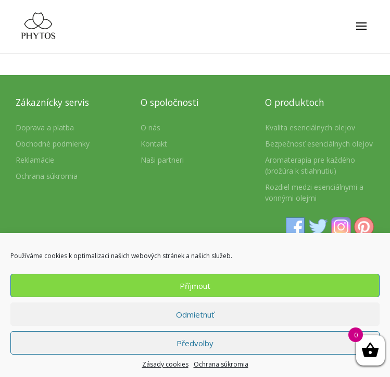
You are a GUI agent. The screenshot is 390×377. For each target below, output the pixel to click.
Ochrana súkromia (221, 364)
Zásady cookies (165, 364)
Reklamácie (35, 160)
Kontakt (154, 144)
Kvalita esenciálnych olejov (310, 127)
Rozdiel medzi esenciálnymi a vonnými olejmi (314, 192)
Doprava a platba (45, 127)
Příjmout (195, 286)
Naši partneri (162, 160)
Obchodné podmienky (53, 144)
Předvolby (195, 343)
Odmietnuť (195, 314)
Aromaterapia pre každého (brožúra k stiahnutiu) (310, 165)
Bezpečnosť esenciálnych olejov (319, 144)
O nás (150, 127)
